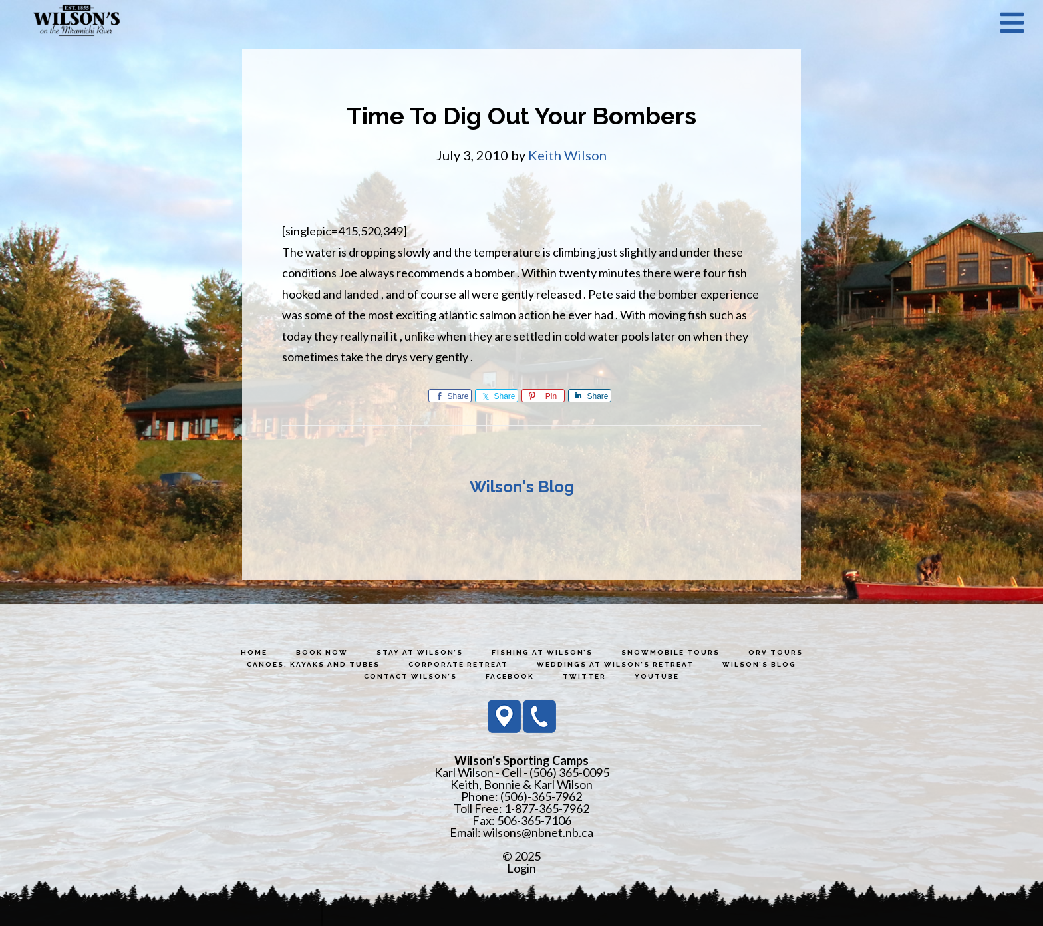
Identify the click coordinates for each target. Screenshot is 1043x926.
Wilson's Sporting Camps (76, 22)
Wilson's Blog (522, 486)
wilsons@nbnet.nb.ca (538, 832)
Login (521, 868)
